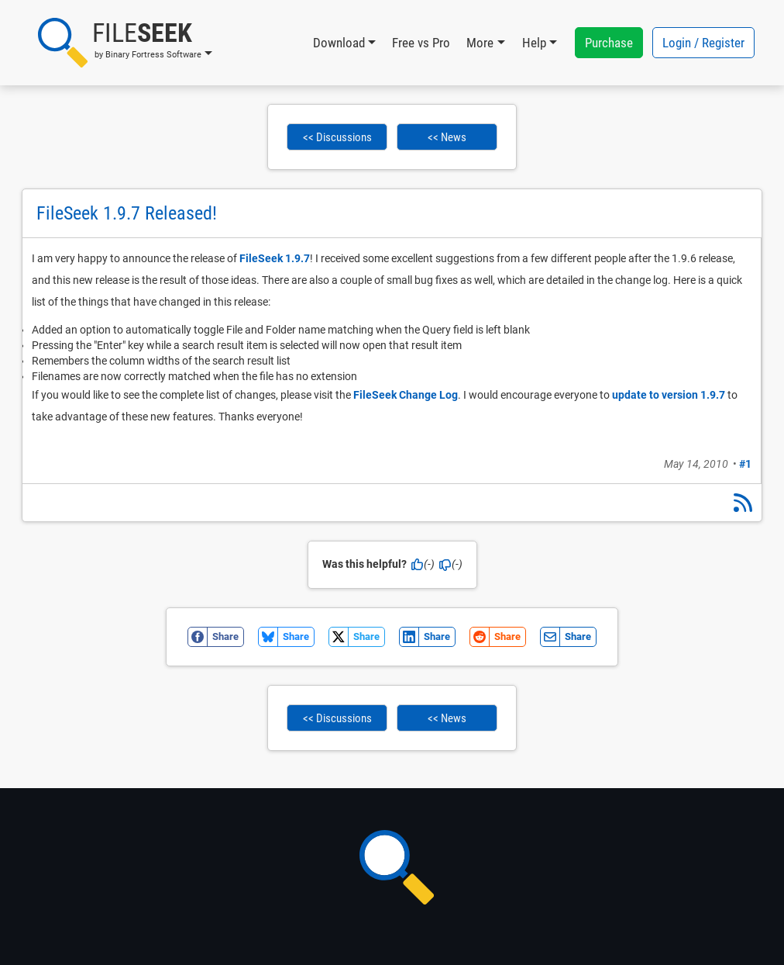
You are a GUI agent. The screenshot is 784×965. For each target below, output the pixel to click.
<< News (447, 137)
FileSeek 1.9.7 (274, 258)
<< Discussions (337, 137)
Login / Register (703, 42)
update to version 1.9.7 (668, 395)
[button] (125, 42)
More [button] (479, 42)
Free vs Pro (421, 42)
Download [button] (339, 42)
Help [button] (534, 42)
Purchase (609, 42)
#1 (745, 464)
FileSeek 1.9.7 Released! (126, 213)
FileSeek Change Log (405, 395)
